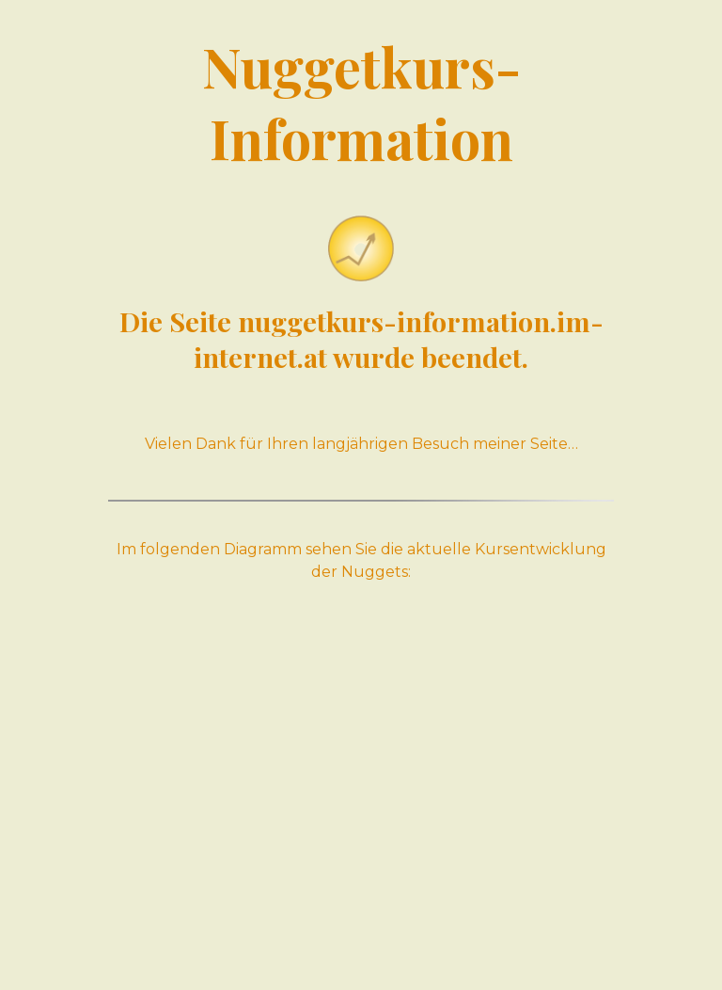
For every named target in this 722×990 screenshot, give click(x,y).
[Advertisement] (361, 790)
